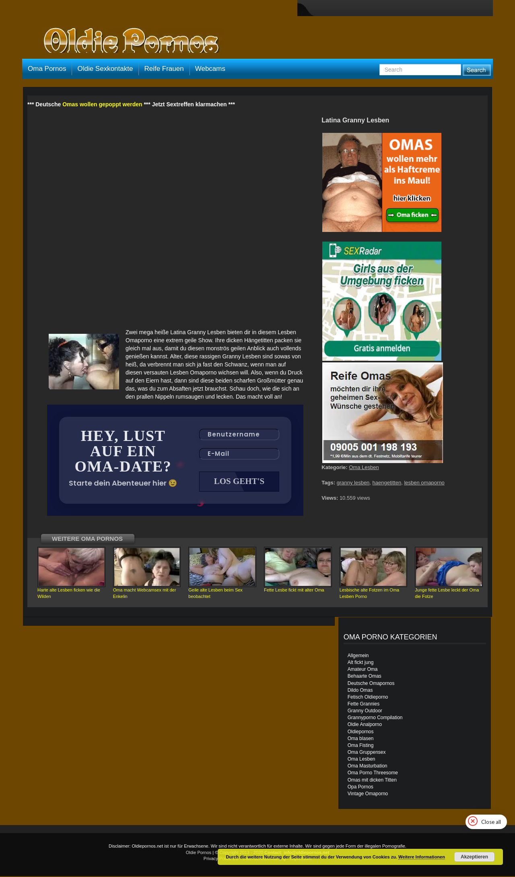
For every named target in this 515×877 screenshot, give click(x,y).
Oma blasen (361, 739)
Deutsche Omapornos (371, 684)
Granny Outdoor (365, 711)
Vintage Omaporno (368, 794)
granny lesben (353, 483)
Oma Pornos (47, 68)
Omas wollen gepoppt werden (102, 104)
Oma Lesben (364, 467)
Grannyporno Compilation (375, 718)
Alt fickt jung (361, 663)
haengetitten (387, 483)
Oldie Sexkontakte (105, 68)
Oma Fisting (361, 746)
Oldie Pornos (199, 853)
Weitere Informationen (421, 856)
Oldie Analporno (365, 725)
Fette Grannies (363, 704)
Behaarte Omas (364, 677)
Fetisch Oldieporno (368, 698)
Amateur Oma (363, 670)
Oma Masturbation (367, 766)
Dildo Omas (360, 691)
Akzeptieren (474, 857)
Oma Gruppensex (367, 753)
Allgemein (358, 656)
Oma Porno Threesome (373, 773)
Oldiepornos (361, 732)
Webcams (210, 68)
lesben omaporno (424, 483)
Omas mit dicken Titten (372, 781)
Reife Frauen (163, 68)
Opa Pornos (360, 787)
